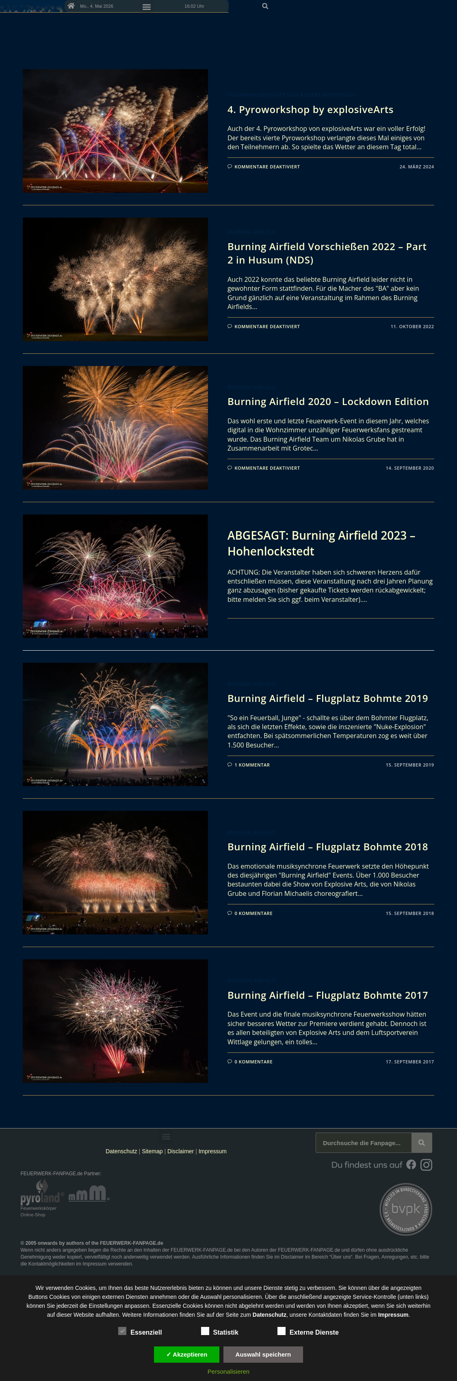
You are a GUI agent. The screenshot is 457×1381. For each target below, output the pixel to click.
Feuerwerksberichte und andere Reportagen (292, 94)
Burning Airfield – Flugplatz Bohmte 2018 (327, 846)
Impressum (213, 1151)
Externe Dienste (308, 1331)
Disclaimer (180, 1151)
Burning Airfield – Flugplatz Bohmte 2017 (327, 995)
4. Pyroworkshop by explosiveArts (310, 109)
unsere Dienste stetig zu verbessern (290, 1288)
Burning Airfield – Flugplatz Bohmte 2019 (327, 698)
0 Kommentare (253, 913)
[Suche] (422, 1142)
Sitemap (153, 1151)
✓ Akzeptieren (187, 1354)
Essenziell (140, 1331)
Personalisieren (228, 1371)
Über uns (341, 1257)
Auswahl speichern (263, 1354)
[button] (427, 21)
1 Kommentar (252, 765)
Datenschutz (121, 1151)
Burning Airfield (251, 232)
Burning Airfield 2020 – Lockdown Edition (328, 401)
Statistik (219, 1331)
